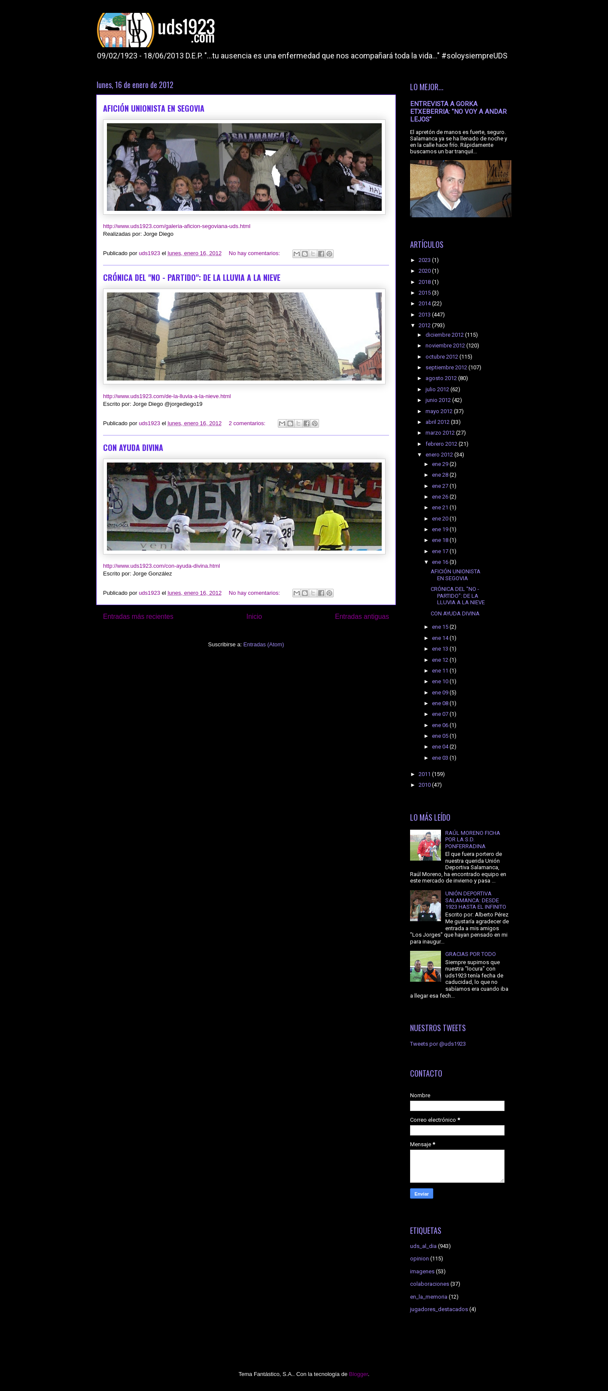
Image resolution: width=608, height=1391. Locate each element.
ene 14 (441, 638)
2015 (425, 292)
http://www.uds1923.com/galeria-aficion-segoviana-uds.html (176, 226)
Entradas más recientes (138, 616)
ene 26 (441, 496)
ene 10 (441, 681)
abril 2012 (438, 422)
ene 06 (441, 725)
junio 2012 (439, 400)
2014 (425, 303)
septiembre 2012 (447, 367)
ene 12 (441, 660)
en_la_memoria (428, 1297)
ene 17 (441, 551)
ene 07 (441, 714)
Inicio (254, 616)
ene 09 (441, 692)
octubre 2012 (442, 356)
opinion (419, 1258)
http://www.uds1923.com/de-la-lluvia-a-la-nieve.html (167, 396)
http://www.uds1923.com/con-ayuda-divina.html (161, 566)
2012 (425, 325)
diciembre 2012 (445, 335)
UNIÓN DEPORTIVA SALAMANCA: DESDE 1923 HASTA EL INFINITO (475, 900)
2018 (425, 282)
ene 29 (441, 464)
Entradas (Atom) (263, 644)
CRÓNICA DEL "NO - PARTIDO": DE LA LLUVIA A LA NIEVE (191, 277)
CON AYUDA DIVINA (133, 447)
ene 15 (441, 627)
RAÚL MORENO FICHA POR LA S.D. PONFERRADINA (472, 839)
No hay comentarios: (255, 253)
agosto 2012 (442, 378)
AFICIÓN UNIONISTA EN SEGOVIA (153, 108)
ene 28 (441, 475)
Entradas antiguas (362, 616)
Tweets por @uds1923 (438, 1044)
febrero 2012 (442, 444)
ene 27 (441, 486)
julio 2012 (438, 389)
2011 (425, 774)
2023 (425, 260)
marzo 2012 (441, 432)
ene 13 (441, 648)
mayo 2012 (440, 411)
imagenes (422, 1271)
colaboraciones (429, 1284)
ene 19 (441, 529)
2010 (425, 785)
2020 (425, 271)
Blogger (358, 1374)
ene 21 (441, 507)
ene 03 (441, 758)
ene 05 (441, 736)
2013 (425, 314)
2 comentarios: (248, 423)
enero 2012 (440, 454)
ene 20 (441, 518)
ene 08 (441, 703)
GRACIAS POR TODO (470, 954)
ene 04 (441, 746)
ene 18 (441, 540)
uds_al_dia (423, 1246)
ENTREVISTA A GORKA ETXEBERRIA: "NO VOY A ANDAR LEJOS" (458, 111)
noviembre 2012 (446, 345)
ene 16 (441, 562)
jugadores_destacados (439, 1309)
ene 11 (441, 670)
